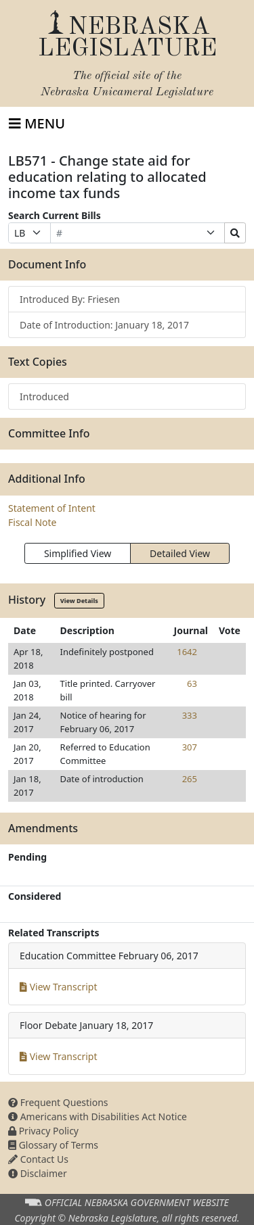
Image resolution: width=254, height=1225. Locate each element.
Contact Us (38, 1159)
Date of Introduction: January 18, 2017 (104, 324)
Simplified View (77, 553)
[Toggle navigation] (37, 123)
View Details (79, 600)
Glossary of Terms (53, 1144)
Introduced (44, 396)
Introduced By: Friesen (70, 299)
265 (189, 779)
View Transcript (59, 986)
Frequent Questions (58, 1102)
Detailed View (180, 553)
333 (189, 715)
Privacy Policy (43, 1130)
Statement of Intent (52, 508)
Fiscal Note (32, 522)
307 (189, 747)
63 (192, 683)
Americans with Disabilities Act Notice (97, 1116)
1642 (187, 652)
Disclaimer (37, 1173)
